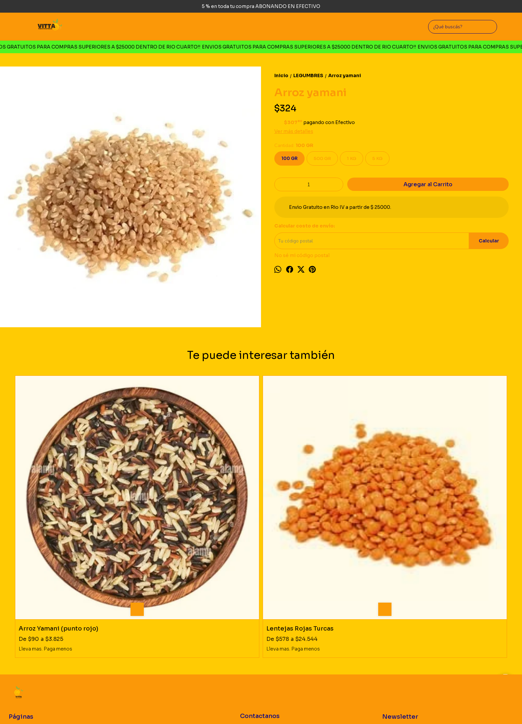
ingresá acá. (223, 709)
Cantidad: (293, 145)
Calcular (489, 241)
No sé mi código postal (302, 255)
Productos (19, 612)
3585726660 (259, 623)
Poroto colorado (415, 504)
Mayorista (19, 628)
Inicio (14, 604)
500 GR (322, 158)
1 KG (351, 158)
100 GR (289, 158)
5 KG (377, 158)
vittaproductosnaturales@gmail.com (281, 637)
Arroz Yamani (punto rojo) (58, 504)
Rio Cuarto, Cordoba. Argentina (270, 608)
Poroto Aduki (287, 504)
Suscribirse (463, 608)
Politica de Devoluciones (34, 620)
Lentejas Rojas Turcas (176, 504)
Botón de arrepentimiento (256, 709)
